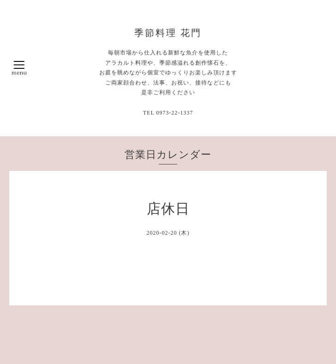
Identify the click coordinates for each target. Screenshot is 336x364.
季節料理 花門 (168, 33)
